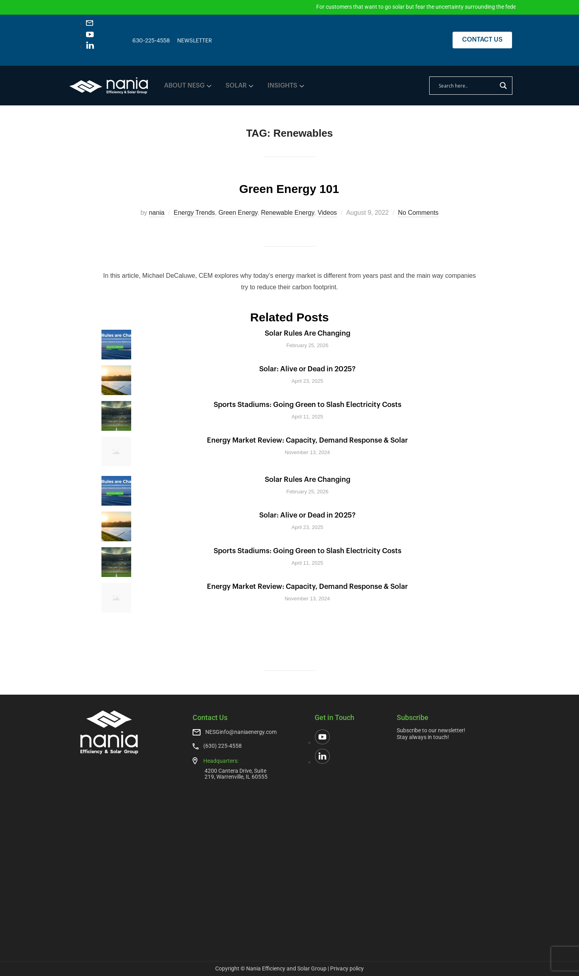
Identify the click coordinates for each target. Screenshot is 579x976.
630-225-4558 (151, 41)
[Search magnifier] (503, 85)
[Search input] (467, 85)
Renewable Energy (287, 212)
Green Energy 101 (289, 187)
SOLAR (239, 85)
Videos (327, 212)
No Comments (418, 212)
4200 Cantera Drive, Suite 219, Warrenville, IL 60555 (236, 774)
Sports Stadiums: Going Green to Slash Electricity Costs (307, 404)
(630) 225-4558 (222, 746)
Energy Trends (194, 212)
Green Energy (237, 212)
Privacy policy (347, 968)
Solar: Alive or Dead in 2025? (307, 368)
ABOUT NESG (187, 85)
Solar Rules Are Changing (307, 333)
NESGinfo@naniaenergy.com (241, 732)
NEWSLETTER (194, 41)
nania (156, 212)
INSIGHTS (286, 85)
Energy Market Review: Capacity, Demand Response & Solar (307, 440)
